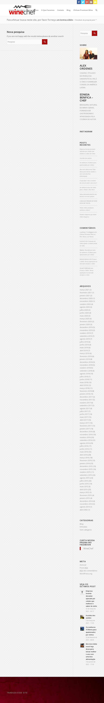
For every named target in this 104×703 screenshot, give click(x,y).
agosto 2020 (85, 307)
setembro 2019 (86, 336)
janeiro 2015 (85, 498)
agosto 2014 (85, 507)
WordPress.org (86, 573)
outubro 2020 (85, 304)
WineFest (21, 10)
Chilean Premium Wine (83, 10)
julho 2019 (84, 342)
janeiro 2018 (85, 394)
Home (11, 10)
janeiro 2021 (85, 295)
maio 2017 (84, 417)
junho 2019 (84, 344)
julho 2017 (84, 411)
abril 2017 (84, 420)
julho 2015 (84, 481)
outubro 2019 (85, 333)
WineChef (88, 548)
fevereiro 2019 (86, 356)
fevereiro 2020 (86, 321)
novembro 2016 (86, 434)
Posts (84, 568)
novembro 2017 (86, 399)
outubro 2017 (85, 402)
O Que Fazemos (47, 10)
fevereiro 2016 (86, 460)
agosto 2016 (85, 443)
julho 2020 (84, 310)
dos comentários (88, 570)
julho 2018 (84, 376)
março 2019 (84, 353)
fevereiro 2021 (86, 292)
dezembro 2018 (86, 362)
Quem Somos (32, 10)
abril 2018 (84, 385)
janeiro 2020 (85, 324)
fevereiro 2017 (86, 426)
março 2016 (84, 457)
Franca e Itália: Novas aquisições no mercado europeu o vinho (88, 261)
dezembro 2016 (86, 431)
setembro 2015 (86, 475)
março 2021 (84, 289)
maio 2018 (84, 382)
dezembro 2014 (86, 501)
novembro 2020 (86, 301)
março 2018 (84, 388)
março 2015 (84, 492)
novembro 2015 (86, 469)
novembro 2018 (86, 365)
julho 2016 (84, 446)
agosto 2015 (85, 478)
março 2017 (84, 423)
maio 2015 (84, 486)
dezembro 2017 (86, 397)
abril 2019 (84, 350)
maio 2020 (84, 316)
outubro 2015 (85, 472)
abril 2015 (84, 489)
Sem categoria (86, 529)
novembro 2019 (86, 330)
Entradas (83, 527)
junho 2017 (84, 414)
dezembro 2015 (86, 466)
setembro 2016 (86, 440)
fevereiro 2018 (86, 391)
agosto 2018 (85, 373)
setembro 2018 (86, 371)
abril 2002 (84, 510)
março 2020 (84, 318)
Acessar (83, 565)
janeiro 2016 (85, 463)
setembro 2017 (86, 405)
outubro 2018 (85, 368)
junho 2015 (84, 483)
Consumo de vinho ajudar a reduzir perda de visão (88, 243)
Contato (60, 10)
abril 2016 (84, 455)
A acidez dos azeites (86, 158)
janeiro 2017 (85, 428)
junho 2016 (84, 449)
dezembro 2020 (86, 298)
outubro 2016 (85, 437)
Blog (69, 10)
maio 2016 (84, 452)
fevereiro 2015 (86, 495)
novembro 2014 (86, 504)
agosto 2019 (85, 339)
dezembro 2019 (86, 327)
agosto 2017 (85, 408)
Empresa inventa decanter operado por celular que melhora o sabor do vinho (87, 151)
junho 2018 (84, 379)
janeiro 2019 (85, 359)
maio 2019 (84, 347)
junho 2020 (84, 313)
